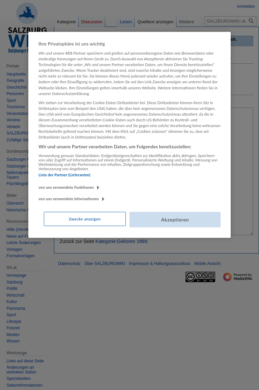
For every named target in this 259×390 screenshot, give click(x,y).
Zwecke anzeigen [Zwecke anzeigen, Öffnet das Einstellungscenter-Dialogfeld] (84, 219)
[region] (129, 135)
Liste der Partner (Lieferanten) (64, 174)
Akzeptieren (175, 219)
